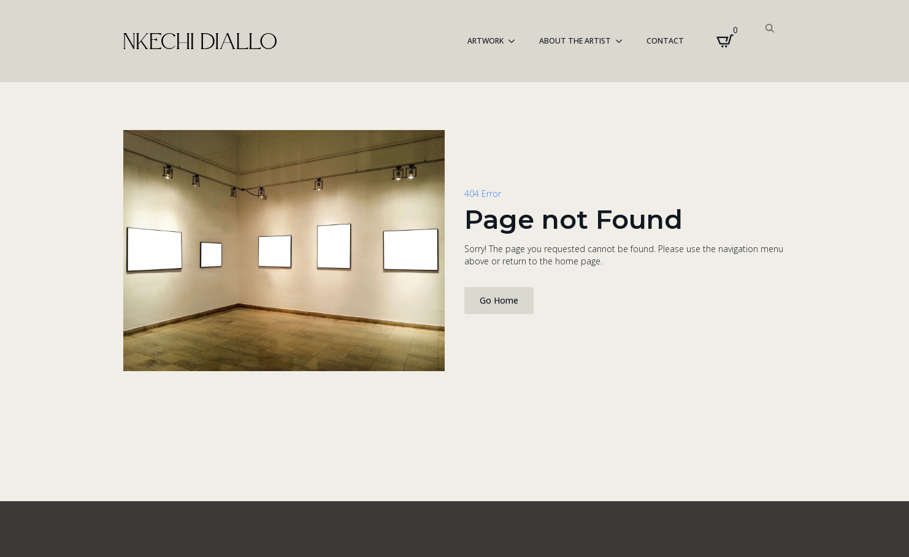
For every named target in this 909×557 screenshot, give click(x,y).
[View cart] (725, 41)
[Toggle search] (770, 28)
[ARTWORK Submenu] (515, 41)
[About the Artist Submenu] (622, 41)
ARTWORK (485, 41)
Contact (665, 41)
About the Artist (575, 41)
